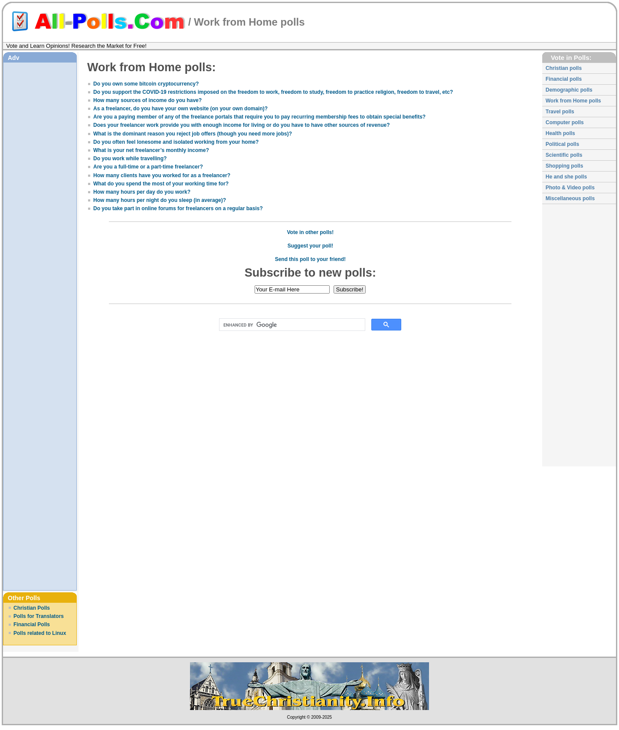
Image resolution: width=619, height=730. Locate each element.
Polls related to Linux (39, 633)
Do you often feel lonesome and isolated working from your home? (176, 142)
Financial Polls (31, 624)
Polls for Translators (38, 616)
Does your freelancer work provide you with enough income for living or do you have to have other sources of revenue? (241, 125)
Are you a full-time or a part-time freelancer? (148, 167)
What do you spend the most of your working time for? (161, 184)
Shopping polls (564, 166)
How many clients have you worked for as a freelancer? (161, 175)
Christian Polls (31, 608)
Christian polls (564, 68)
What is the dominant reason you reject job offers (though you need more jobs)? (192, 134)
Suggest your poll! (310, 246)
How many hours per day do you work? (141, 192)
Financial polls (564, 79)
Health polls (560, 133)
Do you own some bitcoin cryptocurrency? (146, 84)
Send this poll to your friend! (310, 259)
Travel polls (560, 112)
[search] (290, 325)
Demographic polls (569, 90)
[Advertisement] (40, 195)
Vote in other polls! (310, 232)
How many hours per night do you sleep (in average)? (159, 200)
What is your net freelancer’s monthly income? (151, 150)
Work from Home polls (573, 101)
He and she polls (566, 177)
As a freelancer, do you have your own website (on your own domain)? (180, 109)
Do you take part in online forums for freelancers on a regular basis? (178, 208)
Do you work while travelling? (130, 158)
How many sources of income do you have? (147, 100)
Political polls (562, 144)
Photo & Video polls (570, 188)
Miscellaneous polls (570, 198)
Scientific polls (564, 155)
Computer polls (565, 122)
